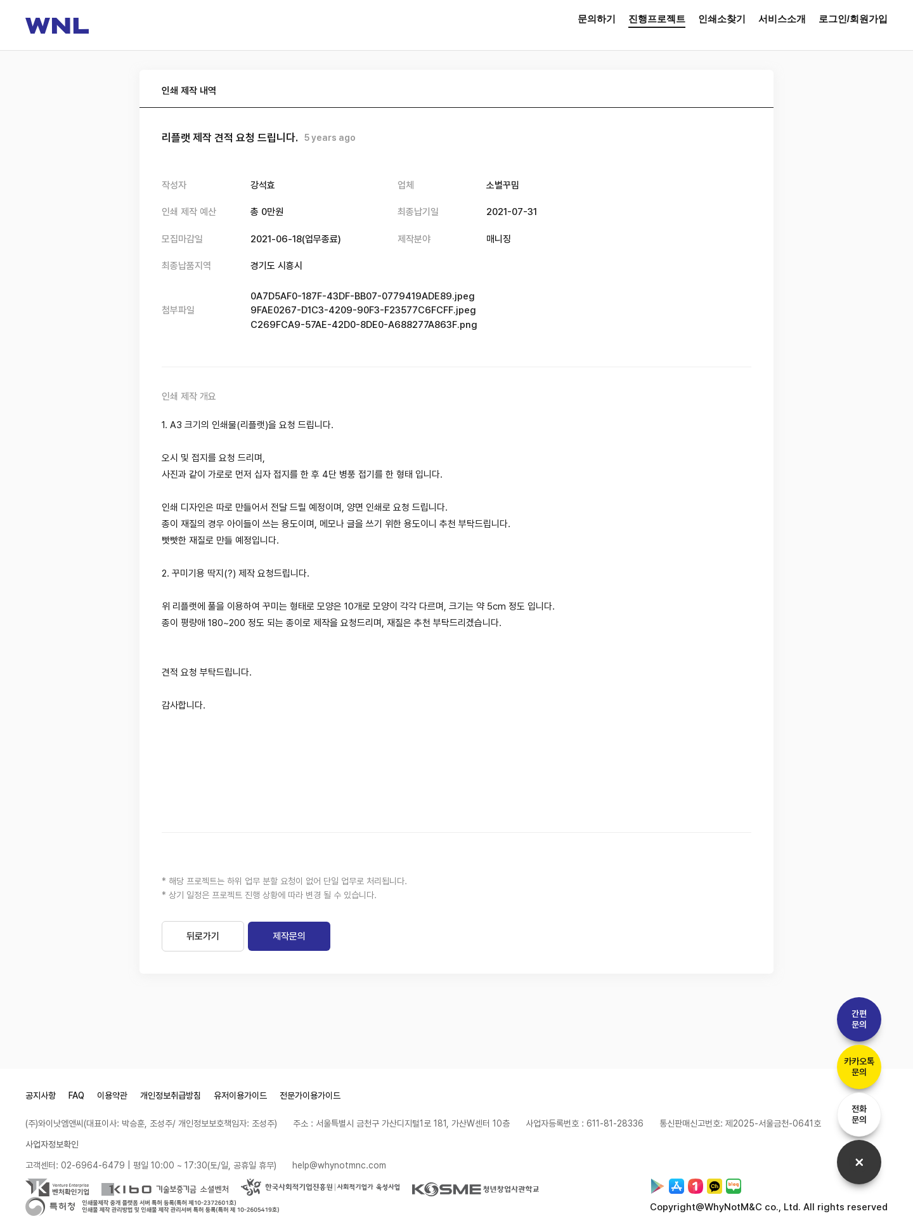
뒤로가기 (202, 936)
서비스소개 (782, 18)
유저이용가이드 (240, 1095)
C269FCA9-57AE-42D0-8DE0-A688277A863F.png (363, 324)
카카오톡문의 (859, 1066)
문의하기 (597, 18)
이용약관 (112, 1095)
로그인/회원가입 (853, 18)
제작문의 (289, 936)
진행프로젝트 (656, 18)
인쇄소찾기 (722, 18)
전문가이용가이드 (310, 1095)
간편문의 (859, 1019)
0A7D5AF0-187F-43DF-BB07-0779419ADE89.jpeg (362, 296)
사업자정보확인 (52, 1144)
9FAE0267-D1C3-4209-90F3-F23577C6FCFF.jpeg (363, 310)
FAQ (76, 1095)
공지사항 (40, 1095)
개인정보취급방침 (170, 1095)
